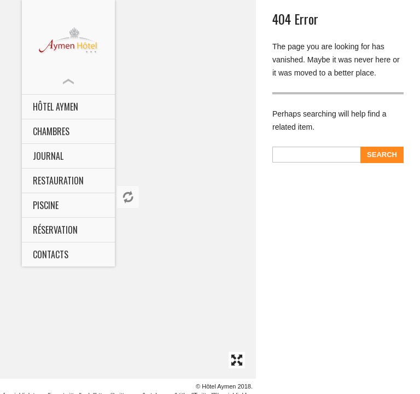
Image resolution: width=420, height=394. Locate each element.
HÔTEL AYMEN (55, 106)
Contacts (50, 254)
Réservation (55, 229)
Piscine (46, 205)
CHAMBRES (51, 131)
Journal (48, 156)
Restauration (58, 180)
